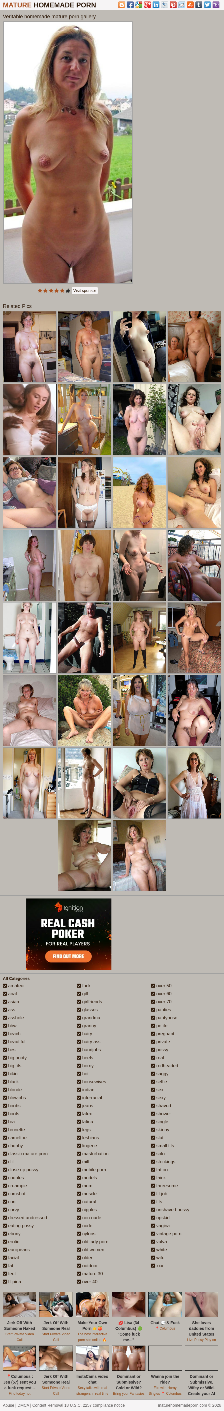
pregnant (163, 1033)
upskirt (160, 1217)
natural (86, 1201)
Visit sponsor (84, 290)
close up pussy (20, 1169)
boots (11, 1113)
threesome (164, 1185)
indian (85, 1089)
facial (11, 1257)
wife (158, 1257)
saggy (160, 1073)
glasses (87, 1009)
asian (11, 1001)
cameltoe (15, 1137)
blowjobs (14, 1097)
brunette (14, 1129)
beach (12, 1033)
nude (84, 1225)
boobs (12, 1105)
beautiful (14, 1041)
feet (9, 1273)
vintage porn (166, 1233)
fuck (84, 985)
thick (158, 1177)
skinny (160, 1129)
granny (86, 1025)
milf (83, 1161)
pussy (159, 1049)
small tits (162, 1145)
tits (156, 1201)
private (160, 1041)
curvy (11, 1209)
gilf (82, 993)
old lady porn (92, 1241)
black (11, 1081)
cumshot (14, 1193)
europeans (16, 1249)
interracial (89, 1097)
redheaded (164, 1065)
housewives (91, 1081)
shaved (161, 1105)
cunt (10, 1201)
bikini (11, 1073)
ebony (12, 1233)
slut (157, 1137)
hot (83, 1073)
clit (8, 1161)
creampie (15, 1185)
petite (159, 1025)
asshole (13, 1017)
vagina (160, 1225)
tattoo (159, 1169)
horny (85, 1065)
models (87, 1177)
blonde (12, 1089)
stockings (163, 1161)
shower (161, 1113)
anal (10, 993)
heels (85, 1057)
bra (9, 1121)
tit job (159, 1193)
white (159, 1249)
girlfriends (89, 1001)
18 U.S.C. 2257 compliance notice (94, 1405)
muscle (87, 1193)
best (10, 1049)
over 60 (161, 993)
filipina (12, 1281)
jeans (85, 1105)
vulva (159, 1241)
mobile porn (91, 1169)
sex (157, 1089)
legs (84, 1129)
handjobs (89, 1049)
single (159, 1121)
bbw (10, 1025)
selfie (159, 1081)
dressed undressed (25, 1217)
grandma (88, 1017)
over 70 (161, 1001)
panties (161, 1009)
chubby (13, 1145)
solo (158, 1153)
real (157, 1057)
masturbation (93, 1153)
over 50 (161, 985)
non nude (89, 1217)
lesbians (88, 1137)
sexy (158, 1097)
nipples (87, 1209)
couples (13, 1177)
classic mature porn (25, 1153)
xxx (157, 1265)
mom (84, 1185)
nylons (86, 1233)
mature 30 (90, 1273)
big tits (12, 1065)
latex (84, 1113)
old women (90, 1249)
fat (8, 1265)
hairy (84, 1033)
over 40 (87, 1281)
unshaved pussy (170, 1209)
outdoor (87, 1265)
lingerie (87, 1145)
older (84, 1257)
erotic (11, 1241)
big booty (15, 1057)
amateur (14, 985)
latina (85, 1121)
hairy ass (88, 1041)
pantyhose (164, 1017)
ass (9, 1009)
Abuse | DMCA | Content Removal (33, 1405)
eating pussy (18, 1225)
